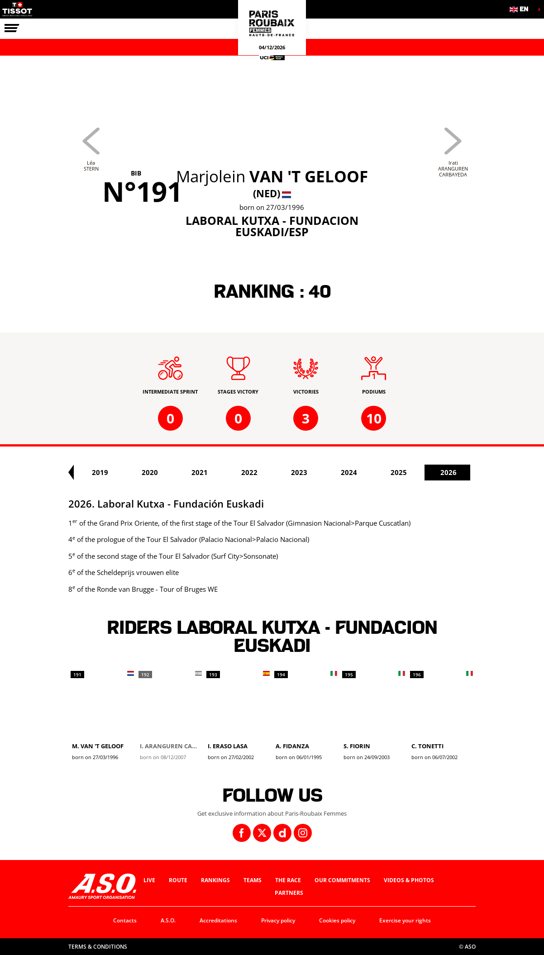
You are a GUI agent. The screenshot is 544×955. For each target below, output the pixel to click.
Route (178, 880)
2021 (272, 472)
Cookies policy (337, 920)
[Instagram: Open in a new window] (303, 833)
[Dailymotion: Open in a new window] (282, 833)
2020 (223, 472)
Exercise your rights (405, 920)
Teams (252, 880)
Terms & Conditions (97, 946)
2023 (372, 472)
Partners (289, 893)
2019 (173, 472)
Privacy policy (278, 920)
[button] (521, 9)
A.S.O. (168, 920)
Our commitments (342, 880)
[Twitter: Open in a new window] (262, 833)
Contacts (125, 920)
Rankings (215, 880)
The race (288, 880)
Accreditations (218, 920)
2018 (123, 472)
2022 (322, 472)
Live (149, 880)
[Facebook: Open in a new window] (242, 833)
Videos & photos (409, 880)
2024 (422, 472)
